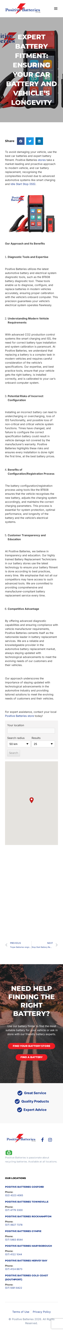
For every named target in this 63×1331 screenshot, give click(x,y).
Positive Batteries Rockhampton (28, 1216)
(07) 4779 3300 (14, 1210)
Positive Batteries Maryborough (28, 1245)
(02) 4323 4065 (14, 1195)
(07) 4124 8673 (13, 1269)
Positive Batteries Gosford (24, 1186)
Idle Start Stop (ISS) (23, 184)
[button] (21, 141)
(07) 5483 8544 (14, 1239)
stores (42, 160)
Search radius (16, 738)
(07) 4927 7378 (14, 1224)
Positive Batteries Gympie (23, 1231)
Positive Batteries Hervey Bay (26, 1260)
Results (36, 738)
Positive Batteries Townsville (26, 1201)
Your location (15, 725)
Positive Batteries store (19, 716)
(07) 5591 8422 (13, 1287)
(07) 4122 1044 (13, 1254)
